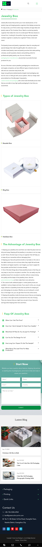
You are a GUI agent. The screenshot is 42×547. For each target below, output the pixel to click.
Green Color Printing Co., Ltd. (19, 538)
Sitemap (17, 540)
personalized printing (7, 280)
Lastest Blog (21, 419)
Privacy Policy (23, 540)
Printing (7, 494)
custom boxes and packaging (9, 80)
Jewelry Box (16, 9)
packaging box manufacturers (9, 58)
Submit (21, 407)
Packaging (9, 9)
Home (4, 9)
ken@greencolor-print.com (14, 516)
